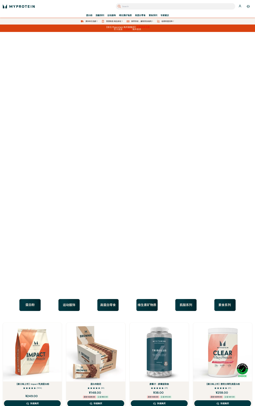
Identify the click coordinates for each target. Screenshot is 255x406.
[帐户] (240, 6)
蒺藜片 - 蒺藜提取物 (159, 207)
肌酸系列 (100, 15)
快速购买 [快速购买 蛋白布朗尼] (95, 226)
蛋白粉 (89, 15)
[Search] (119, 6)
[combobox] (175, 6)
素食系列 (153, 15)
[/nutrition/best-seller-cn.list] (127, 71)
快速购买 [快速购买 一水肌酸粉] (159, 316)
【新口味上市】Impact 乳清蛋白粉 (32, 207)
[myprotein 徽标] (19, 6)
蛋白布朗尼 (95, 207)
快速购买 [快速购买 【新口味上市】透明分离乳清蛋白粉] (222, 226)
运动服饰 (111, 15)
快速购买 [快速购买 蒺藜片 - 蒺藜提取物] (159, 226)
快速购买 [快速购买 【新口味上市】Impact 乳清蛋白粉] (32, 226)
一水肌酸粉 (159, 297)
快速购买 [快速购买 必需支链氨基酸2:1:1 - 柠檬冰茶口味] (95, 316)
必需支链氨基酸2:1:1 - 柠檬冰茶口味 (96, 297)
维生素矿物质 (125, 15)
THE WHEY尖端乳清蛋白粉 (223, 297)
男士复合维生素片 (32, 297)
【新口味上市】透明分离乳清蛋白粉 (222, 207)
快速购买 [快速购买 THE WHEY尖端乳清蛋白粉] (222, 316)
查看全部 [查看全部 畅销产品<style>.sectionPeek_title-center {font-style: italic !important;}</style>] (127, 328)
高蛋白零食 (140, 15)
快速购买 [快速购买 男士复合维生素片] (32, 316)
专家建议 (164, 15)
